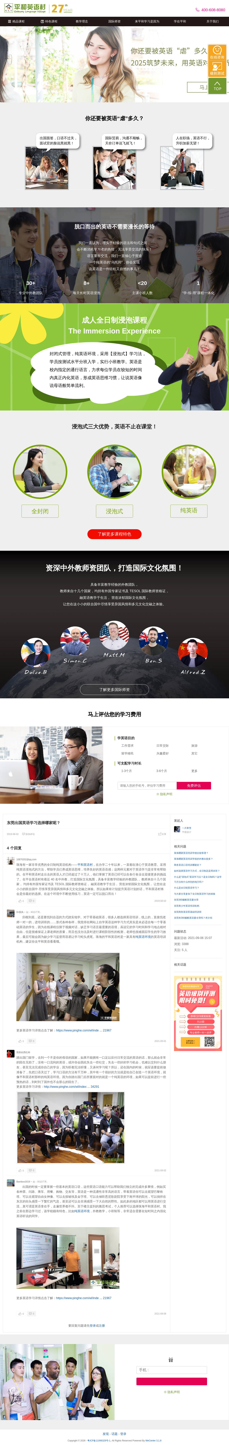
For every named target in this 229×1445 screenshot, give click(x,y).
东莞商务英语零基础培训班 (188, 912)
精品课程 (16, 21)
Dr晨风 (19, 912)
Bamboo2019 (23, 1181)
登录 (93, 1325)
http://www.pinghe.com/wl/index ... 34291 (71, 1086)
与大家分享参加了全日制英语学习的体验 (194, 894)
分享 (162, 834)
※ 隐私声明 (164, 794)
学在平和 (180, 21)
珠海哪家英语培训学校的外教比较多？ (193, 859)
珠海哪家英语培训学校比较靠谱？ (191, 853)
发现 (106, 1433)
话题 (114, 1433)
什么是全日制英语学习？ (186, 887)
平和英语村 (85, 864)
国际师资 (114, 21)
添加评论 (28, 834)
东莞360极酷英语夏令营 (186, 899)
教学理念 (82, 21)
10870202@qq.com (26, 859)
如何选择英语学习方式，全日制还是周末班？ (197, 871)
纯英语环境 (143, 936)
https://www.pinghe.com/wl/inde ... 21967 (83, 1030)
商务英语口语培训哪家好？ (188, 865)
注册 (102, 1325)
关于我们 (212, 21)
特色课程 (49, 21)
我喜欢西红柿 (23, 1052)
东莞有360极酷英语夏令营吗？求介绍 (193, 918)
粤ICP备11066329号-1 (98, 1440)
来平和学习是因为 (147, 21)
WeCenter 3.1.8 (153, 1440)
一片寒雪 (186, 828)
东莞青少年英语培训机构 (186, 906)
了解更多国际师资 (114, 689)
